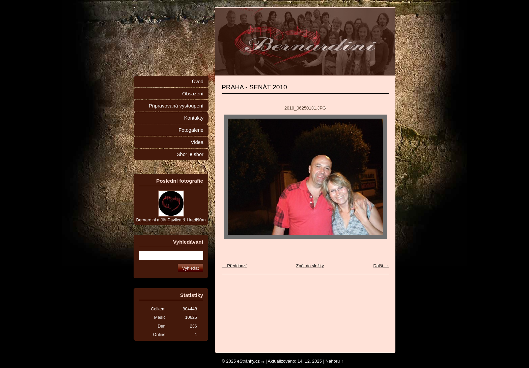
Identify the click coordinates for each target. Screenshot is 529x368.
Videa (197, 142)
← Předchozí (234, 265)
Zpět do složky (310, 265)
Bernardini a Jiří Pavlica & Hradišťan (170, 219)
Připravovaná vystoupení (176, 106)
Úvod (197, 81)
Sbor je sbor (190, 154)
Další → (381, 265)
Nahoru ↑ (334, 361)
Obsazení (192, 93)
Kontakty (193, 118)
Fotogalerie (190, 130)
